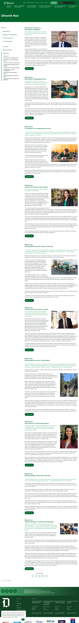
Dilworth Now (6, 53)
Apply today (19, 603)
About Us (3, 27)
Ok (23, 619)
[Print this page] (43, 576)
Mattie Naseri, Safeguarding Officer (10, 57)
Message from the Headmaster (10, 34)
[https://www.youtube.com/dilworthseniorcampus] (15, 591)
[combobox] (67, 2)
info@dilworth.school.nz (36, 589)
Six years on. (6, 56)
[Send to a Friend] (46, 576)
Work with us (19, 607)
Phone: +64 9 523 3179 (71, 612)
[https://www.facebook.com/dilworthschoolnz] (11, 591)
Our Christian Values (7, 41)
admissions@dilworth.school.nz (44, 591)
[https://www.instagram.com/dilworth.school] (3, 591)
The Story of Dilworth (8, 38)
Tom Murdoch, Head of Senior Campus (11, 67)
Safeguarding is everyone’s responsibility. (9, 70)
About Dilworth (6, 31)
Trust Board (5, 46)
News (42, 2)
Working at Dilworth (7, 49)
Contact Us (46, 2)
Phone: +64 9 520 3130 (36, 612)
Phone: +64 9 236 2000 (48, 612)
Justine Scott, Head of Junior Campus (11, 62)
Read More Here (29, 68)
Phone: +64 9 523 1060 (59, 612)
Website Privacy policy (21, 609)
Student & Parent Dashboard (28, 2)
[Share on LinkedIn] (39, 576)
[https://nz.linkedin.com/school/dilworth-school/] (7, 591)
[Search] (74, 2)
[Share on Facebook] (32, 576)
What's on (38, 2)
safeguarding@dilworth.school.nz (48, 592)
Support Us (54, 2)
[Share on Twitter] (36, 576)
